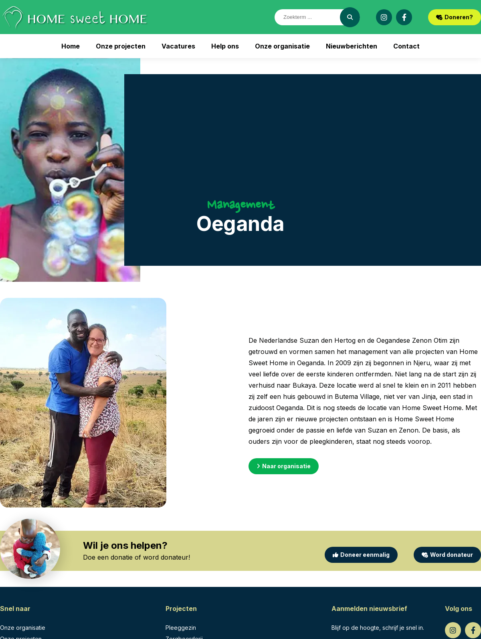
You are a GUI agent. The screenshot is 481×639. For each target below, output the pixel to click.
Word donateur (447, 554)
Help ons (225, 46)
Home (70, 46)
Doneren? (454, 17)
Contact (406, 46)
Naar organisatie (284, 466)
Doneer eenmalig (361, 554)
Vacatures (178, 46)
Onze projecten (121, 46)
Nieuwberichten (351, 46)
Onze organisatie (282, 46)
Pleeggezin (181, 627)
